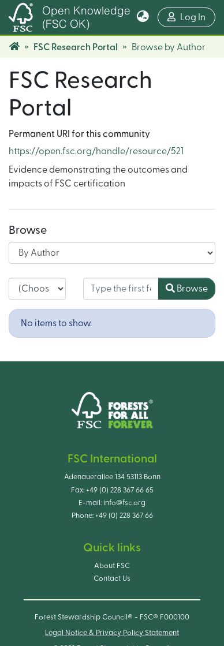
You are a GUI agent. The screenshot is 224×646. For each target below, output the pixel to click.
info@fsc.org (124, 502)
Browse (187, 288)
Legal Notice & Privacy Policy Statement (112, 632)
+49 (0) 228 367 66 (124, 515)
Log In (191, 16)
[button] (143, 17)
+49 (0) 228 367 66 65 (120, 490)
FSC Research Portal (75, 47)
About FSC (112, 565)
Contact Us (112, 578)
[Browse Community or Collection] (112, 253)
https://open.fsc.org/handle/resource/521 (96, 151)
